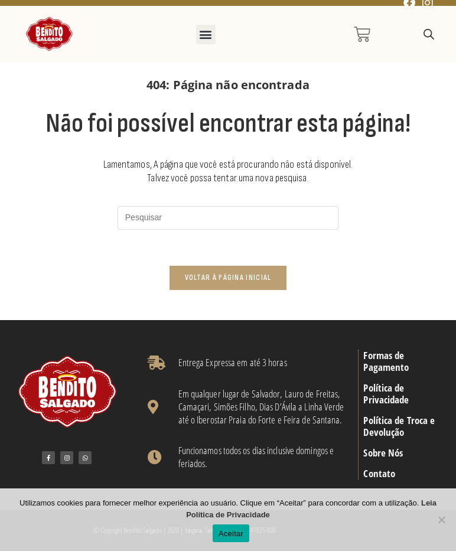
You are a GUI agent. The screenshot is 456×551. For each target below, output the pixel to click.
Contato (379, 474)
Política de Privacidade (386, 394)
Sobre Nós (383, 453)
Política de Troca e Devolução (399, 426)
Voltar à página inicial (228, 277)
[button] (206, 34)
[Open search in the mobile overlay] (429, 34)
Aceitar (231, 533)
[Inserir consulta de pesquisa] (228, 218)
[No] (441, 520)
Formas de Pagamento (386, 361)
